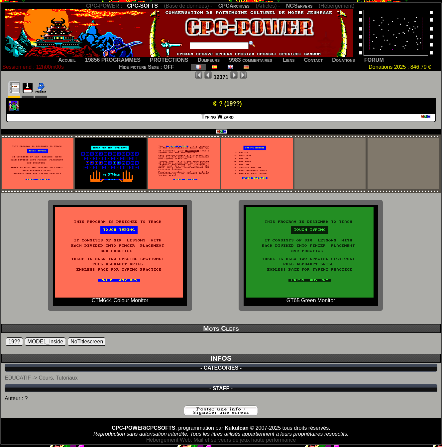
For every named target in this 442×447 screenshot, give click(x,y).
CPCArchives (234, 6)
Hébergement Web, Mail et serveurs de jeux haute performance (221, 440)
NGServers (299, 6)
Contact (313, 60)
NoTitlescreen (86, 341)
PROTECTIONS (169, 60)
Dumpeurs (209, 60)
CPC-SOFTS (142, 6)
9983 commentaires (250, 60)
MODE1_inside (45, 341)
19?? (14, 341)
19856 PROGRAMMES (113, 60)
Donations (343, 60)
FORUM (374, 60)
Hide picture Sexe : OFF (146, 67)
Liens (288, 60)
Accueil (67, 60)
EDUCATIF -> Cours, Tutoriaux (41, 378)
